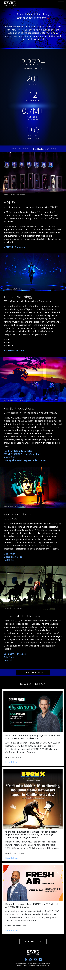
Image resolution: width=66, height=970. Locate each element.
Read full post (12, 762)
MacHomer (9, 553)
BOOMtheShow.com (14, 350)
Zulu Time (9, 657)
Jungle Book (10, 457)
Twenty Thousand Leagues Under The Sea (25, 460)
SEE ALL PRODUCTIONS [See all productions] (33, 672)
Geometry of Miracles (15, 653)
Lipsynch (8, 660)
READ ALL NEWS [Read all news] (33, 941)
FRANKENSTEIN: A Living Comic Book (22, 454)
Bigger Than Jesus (13, 556)
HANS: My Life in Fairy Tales (18, 450)
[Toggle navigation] (61, 4)
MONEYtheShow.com (14, 247)
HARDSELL (9, 560)
